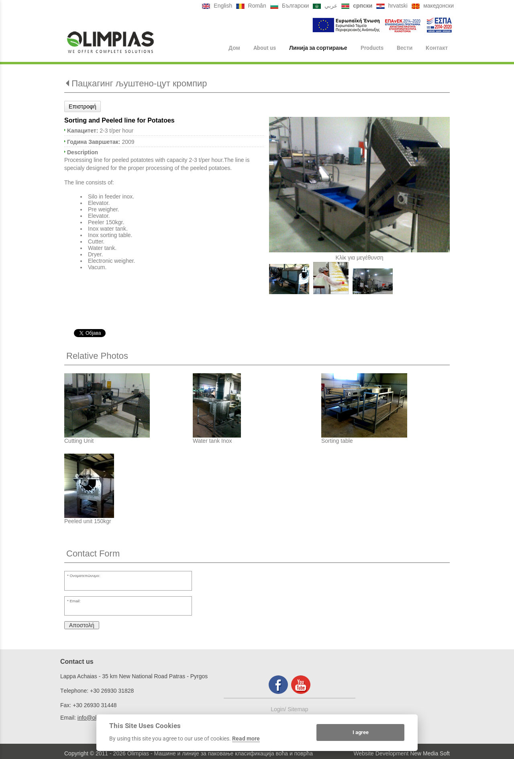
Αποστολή (81, 625)
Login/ (279, 709)
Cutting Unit (79, 441)
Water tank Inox (212, 441)
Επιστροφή (82, 106)
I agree (361, 732)
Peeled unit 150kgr (87, 521)
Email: (75, 601)
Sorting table (337, 441)
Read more (246, 738)
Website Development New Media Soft (402, 753)
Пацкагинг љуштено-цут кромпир (139, 83)
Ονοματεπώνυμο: (85, 575)
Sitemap (298, 709)
